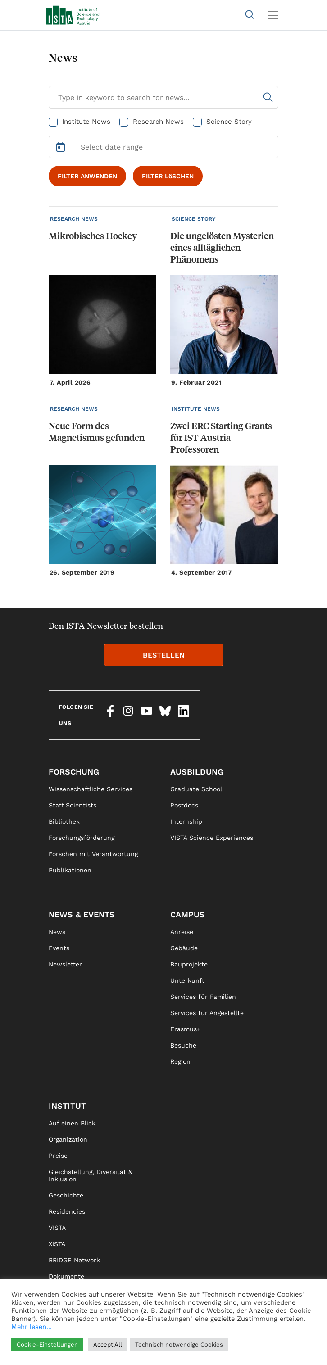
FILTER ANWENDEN (87, 176)
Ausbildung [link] (196, 771)
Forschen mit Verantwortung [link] (93, 853)
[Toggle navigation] (273, 15)
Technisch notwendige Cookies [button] (179, 1344)
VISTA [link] (57, 1227)
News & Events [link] (82, 914)
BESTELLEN (164, 655)
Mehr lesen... (31, 1327)
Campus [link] (187, 914)
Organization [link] (68, 1139)
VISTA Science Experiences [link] (211, 837)
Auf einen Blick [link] (72, 1123)
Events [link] (59, 948)
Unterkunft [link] (187, 980)
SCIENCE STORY (194, 219)
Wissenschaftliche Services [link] (90, 789)
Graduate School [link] (196, 789)
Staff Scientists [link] (72, 805)
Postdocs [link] (184, 805)
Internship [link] (186, 821)
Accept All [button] (107, 1344)
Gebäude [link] (184, 948)
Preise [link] (58, 1155)
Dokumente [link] (66, 1276)
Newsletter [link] (65, 964)
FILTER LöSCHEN (168, 176)
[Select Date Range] (163, 147)
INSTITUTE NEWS (196, 409)
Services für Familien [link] (203, 996)
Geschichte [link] (66, 1195)
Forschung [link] (74, 771)
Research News (158, 122)
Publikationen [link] (70, 870)
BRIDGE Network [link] (74, 1260)
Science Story (229, 122)
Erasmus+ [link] (185, 1029)
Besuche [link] (183, 1045)
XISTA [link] (57, 1243)
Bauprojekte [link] (189, 964)
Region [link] (180, 1061)
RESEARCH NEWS (74, 219)
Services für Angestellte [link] (207, 1012)
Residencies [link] (67, 1211)
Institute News (86, 122)
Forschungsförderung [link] (81, 837)
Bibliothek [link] (64, 821)
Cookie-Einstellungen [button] (47, 1344)
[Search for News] (163, 97)
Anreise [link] (181, 931)
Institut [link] (67, 1106)
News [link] (57, 931)
